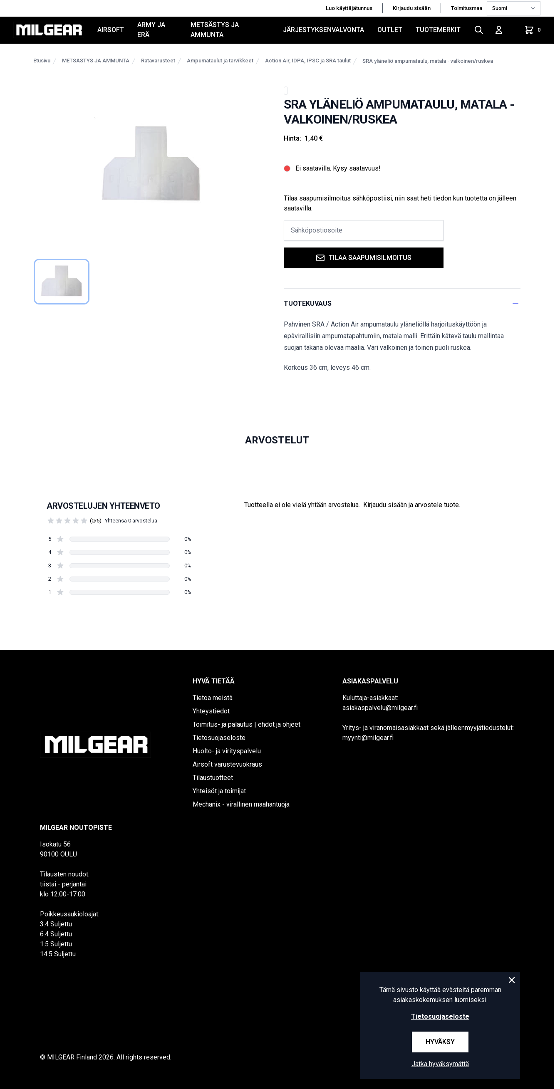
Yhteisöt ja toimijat (219, 791)
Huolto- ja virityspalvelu (227, 751)
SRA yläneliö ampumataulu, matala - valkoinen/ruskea (427, 61)
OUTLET (389, 30)
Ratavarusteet (158, 60)
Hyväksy (440, 1042)
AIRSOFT (110, 30)
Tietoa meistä (213, 698)
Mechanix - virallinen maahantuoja (241, 804)
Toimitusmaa (467, 8)
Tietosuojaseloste (219, 738)
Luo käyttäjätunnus (349, 8)
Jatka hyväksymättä (440, 1064)
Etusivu (41, 60)
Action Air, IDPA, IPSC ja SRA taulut (308, 60)
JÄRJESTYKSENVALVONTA (323, 30)
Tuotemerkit (438, 30)
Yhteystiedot (211, 711)
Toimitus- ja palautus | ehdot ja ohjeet (246, 724)
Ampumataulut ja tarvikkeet (220, 60)
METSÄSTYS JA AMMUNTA (215, 30)
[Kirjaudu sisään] (499, 30)
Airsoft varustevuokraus (227, 764)
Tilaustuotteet (213, 778)
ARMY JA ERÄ (151, 30)
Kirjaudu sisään (412, 8)
